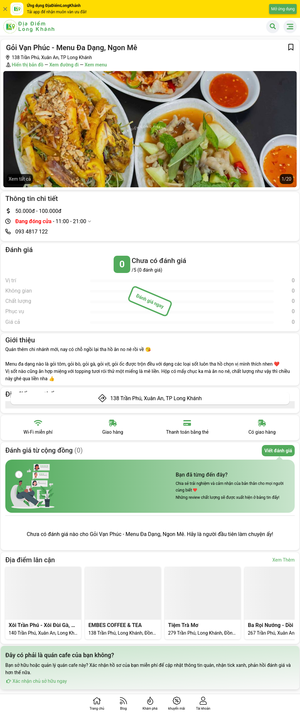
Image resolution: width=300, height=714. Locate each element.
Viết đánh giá (278, 450)
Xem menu (96, 64)
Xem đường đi (63, 64)
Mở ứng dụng (283, 9)
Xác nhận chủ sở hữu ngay (36, 681)
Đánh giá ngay (150, 301)
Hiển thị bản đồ (27, 64)
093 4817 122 (31, 231)
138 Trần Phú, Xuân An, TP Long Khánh (156, 398)
